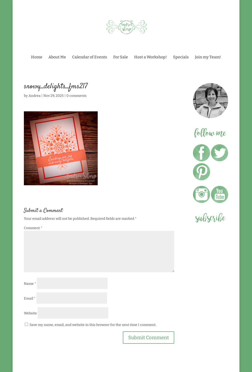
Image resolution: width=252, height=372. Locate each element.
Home (36, 57)
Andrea (35, 96)
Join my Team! (208, 57)
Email (30, 298)
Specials (181, 57)
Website (30, 313)
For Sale (120, 57)
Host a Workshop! (150, 57)
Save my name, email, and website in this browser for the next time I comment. (93, 325)
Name (30, 284)
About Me (57, 57)
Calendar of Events (89, 57)
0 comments (76, 96)
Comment (33, 228)
